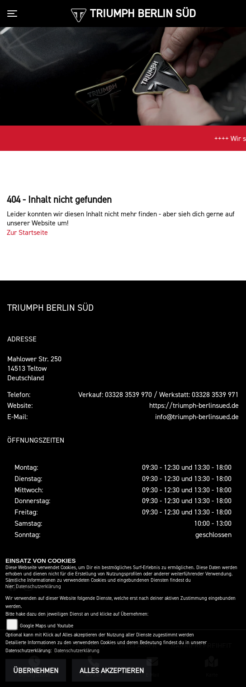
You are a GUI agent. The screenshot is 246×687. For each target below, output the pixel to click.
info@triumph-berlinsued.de (197, 416)
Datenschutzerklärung (38, 586)
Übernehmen (35, 670)
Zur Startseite (27, 232)
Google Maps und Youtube (46, 626)
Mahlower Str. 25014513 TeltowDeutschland (34, 368)
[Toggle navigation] (14, 13)
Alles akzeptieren (112, 670)
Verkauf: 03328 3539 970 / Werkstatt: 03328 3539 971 (158, 394)
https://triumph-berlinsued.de (194, 405)
